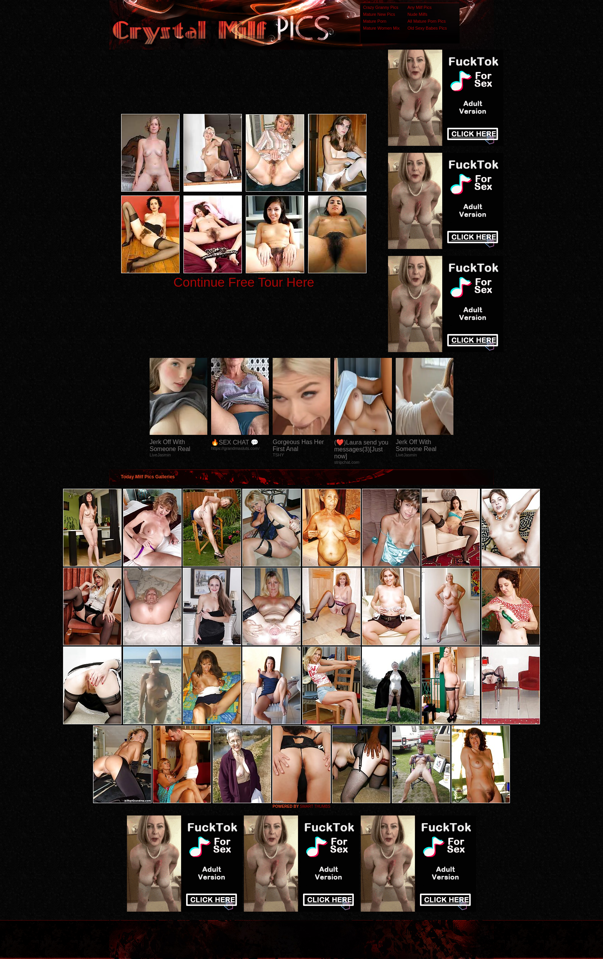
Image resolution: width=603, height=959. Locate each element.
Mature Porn (374, 21)
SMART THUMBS (315, 806)
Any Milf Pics (419, 7)
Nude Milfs (417, 14)
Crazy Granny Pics (380, 7)
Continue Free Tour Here (243, 282)
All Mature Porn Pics (426, 21)
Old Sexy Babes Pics (427, 28)
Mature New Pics (379, 14)
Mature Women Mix (381, 28)
